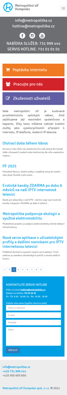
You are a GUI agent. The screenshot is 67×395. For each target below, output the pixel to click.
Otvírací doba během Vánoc (25, 143)
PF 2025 (9, 166)
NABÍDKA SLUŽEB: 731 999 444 (33, 43)
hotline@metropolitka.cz (33, 26)
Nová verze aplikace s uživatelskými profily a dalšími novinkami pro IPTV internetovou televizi (33, 242)
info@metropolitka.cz (33, 20)
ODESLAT (13, 350)
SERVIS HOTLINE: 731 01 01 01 (33, 49)
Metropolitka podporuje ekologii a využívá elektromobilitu (31, 216)
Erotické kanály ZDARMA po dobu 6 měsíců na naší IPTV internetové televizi (32, 190)
